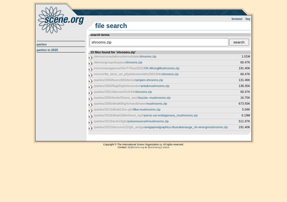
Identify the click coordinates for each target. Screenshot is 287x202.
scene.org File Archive (61, 19)
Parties (42, 44)
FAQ (248, 18)
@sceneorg (154, 147)
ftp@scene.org (136, 147)
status (166, 147)
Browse (237, 18)
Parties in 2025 (47, 50)
